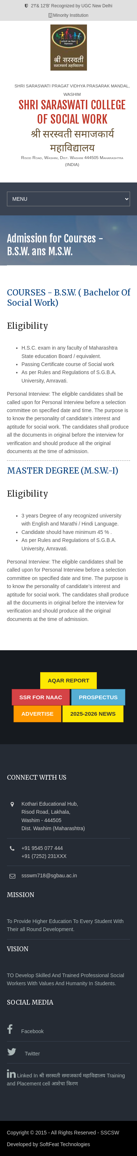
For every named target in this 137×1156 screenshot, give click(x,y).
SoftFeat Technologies (64, 1144)
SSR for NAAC (40, 697)
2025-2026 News (92, 714)
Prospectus (98, 697)
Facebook (25, 1031)
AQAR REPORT (69, 680)
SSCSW (109, 1133)
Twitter (23, 1054)
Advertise (37, 714)
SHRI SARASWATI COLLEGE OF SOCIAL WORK (72, 112)
